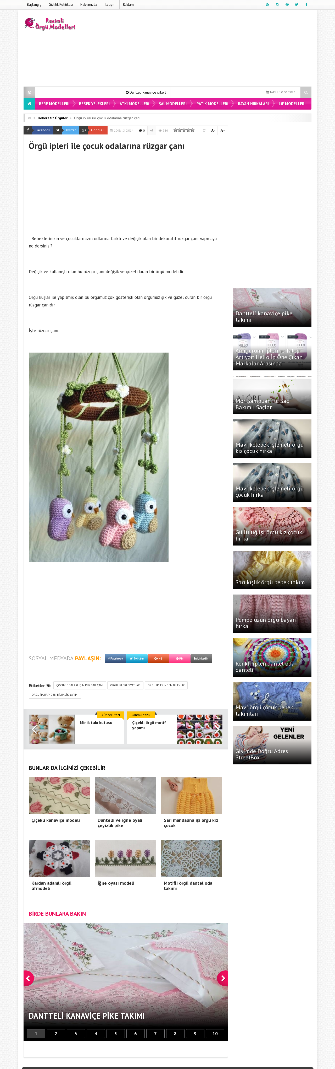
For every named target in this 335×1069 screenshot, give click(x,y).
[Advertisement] (216, 49)
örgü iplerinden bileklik (166, 685)
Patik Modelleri (212, 103)
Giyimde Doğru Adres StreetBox (262, 754)
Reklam (128, 4)
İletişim (110, 4)
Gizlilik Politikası (61, 4)
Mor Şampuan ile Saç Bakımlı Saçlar (262, 404)
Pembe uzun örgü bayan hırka (266, 623)
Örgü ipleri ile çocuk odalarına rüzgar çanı (107, 118)
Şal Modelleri (173, 103)
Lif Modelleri (292, 103)
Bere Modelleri (54, 103)
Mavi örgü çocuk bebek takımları (264, 710)
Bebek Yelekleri (94, 103)
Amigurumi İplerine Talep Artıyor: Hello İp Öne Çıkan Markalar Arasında (269, 357)
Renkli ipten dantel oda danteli (265, 666)
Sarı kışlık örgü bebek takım (270, 582)
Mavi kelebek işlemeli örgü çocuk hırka (270, 491)
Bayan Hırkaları (253, 103)
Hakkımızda (88, 4)
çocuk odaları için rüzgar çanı (79, 685)
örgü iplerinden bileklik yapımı (55, 695)
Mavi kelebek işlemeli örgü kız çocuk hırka (270, 448)
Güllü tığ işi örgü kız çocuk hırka (269, 535)
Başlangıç (34, 4)
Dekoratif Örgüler (53, 118)
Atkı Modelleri (134, 103)
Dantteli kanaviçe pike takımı (157, 92)
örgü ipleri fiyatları (125, 685)
